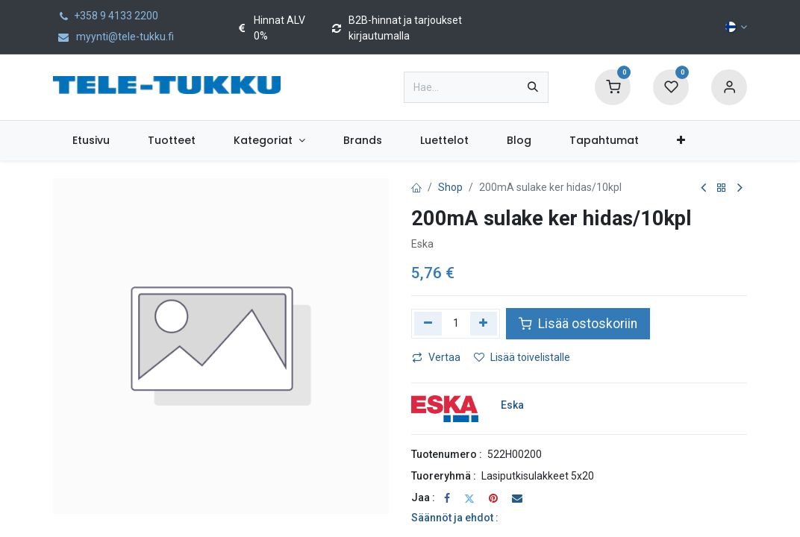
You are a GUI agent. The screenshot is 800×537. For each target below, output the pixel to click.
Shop (450, 187)
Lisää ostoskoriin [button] (578, 323)
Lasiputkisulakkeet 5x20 (537, 476)
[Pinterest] (493, 498)
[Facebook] (447, 498)
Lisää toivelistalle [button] (522, 357)
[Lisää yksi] (484, 324)
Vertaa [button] (436, 357)
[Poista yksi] (428, 324)
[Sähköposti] (517, 498)
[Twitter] (469, 498)
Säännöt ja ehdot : (455, 518)
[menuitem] (90, 140)
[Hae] (533, 87)
